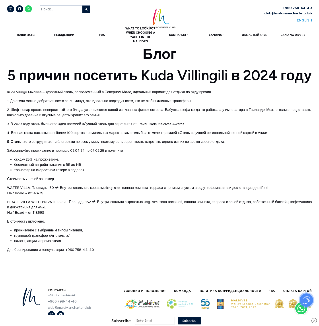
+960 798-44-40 (62, 301)
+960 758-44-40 (297, 8)
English (304, 20)
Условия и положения (145, 291)
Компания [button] (177, 35)
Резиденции (64, 35)
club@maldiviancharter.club (288, 13)
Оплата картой (297, 291)
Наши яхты (26, 35)
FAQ (102, 35)
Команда (182, 291)
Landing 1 (216, 35)
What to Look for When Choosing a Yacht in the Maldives (140, 35)
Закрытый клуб (254, 35)
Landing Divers (293, 35)
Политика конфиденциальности (229, 291)
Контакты (57, 290)
